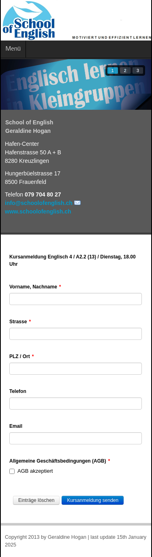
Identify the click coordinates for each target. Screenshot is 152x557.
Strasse (20, 321)
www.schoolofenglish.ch (38, 211)
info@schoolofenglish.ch (39, 203)
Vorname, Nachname (35, 287)
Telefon (17, 391)
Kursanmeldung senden (92, 500)
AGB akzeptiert (31, 471)
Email (15, 426)
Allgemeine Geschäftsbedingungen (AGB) (59, 461)
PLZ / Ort (21, 356)
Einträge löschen (36, 500)
